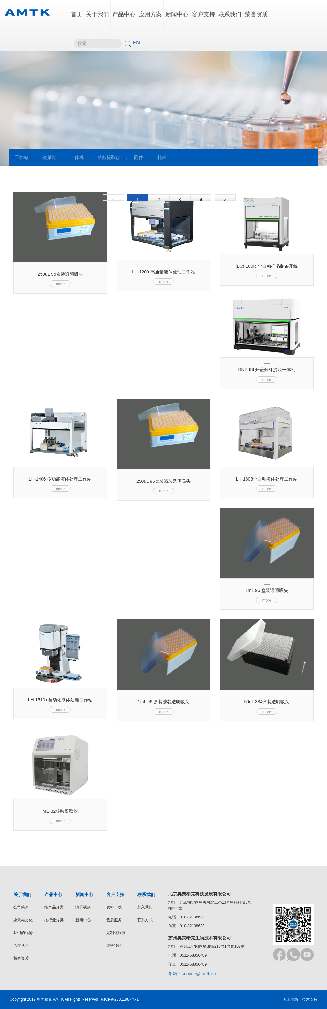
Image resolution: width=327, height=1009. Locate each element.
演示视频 (83, 907)
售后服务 (114, 920)
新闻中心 (176, 14)
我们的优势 (23, 933)
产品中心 (123, 14)
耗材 (161, 157)
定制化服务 (115, 933)
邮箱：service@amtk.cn (192, 973)
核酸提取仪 (109, 157)
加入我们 (145, 907)
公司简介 (21, 907)
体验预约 (114, 945)
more (60, 284)
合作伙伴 (21, 945)
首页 (76, 14)
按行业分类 (54, 920)
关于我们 (97, 14)
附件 (138, 157)
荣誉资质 (256, 14)
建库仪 (49, 157)
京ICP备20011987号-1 (119, 999)
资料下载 (114, 907)
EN (136, 42)
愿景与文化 (23, 920)
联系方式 (145, 920)
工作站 (21, 157)
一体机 (77, 157)
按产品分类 (54, 907)
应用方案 (150, 14)
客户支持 (203, 14)
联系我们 (229, 14)
